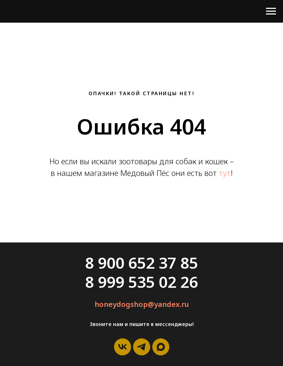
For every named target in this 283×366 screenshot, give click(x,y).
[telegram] (141, 346)
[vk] (122, 346)
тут (225, 172)
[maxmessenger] (160, 346)
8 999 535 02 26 (141, 281)
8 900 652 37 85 (141, 262)
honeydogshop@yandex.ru (142, 304)
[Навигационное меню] (271, 11)
